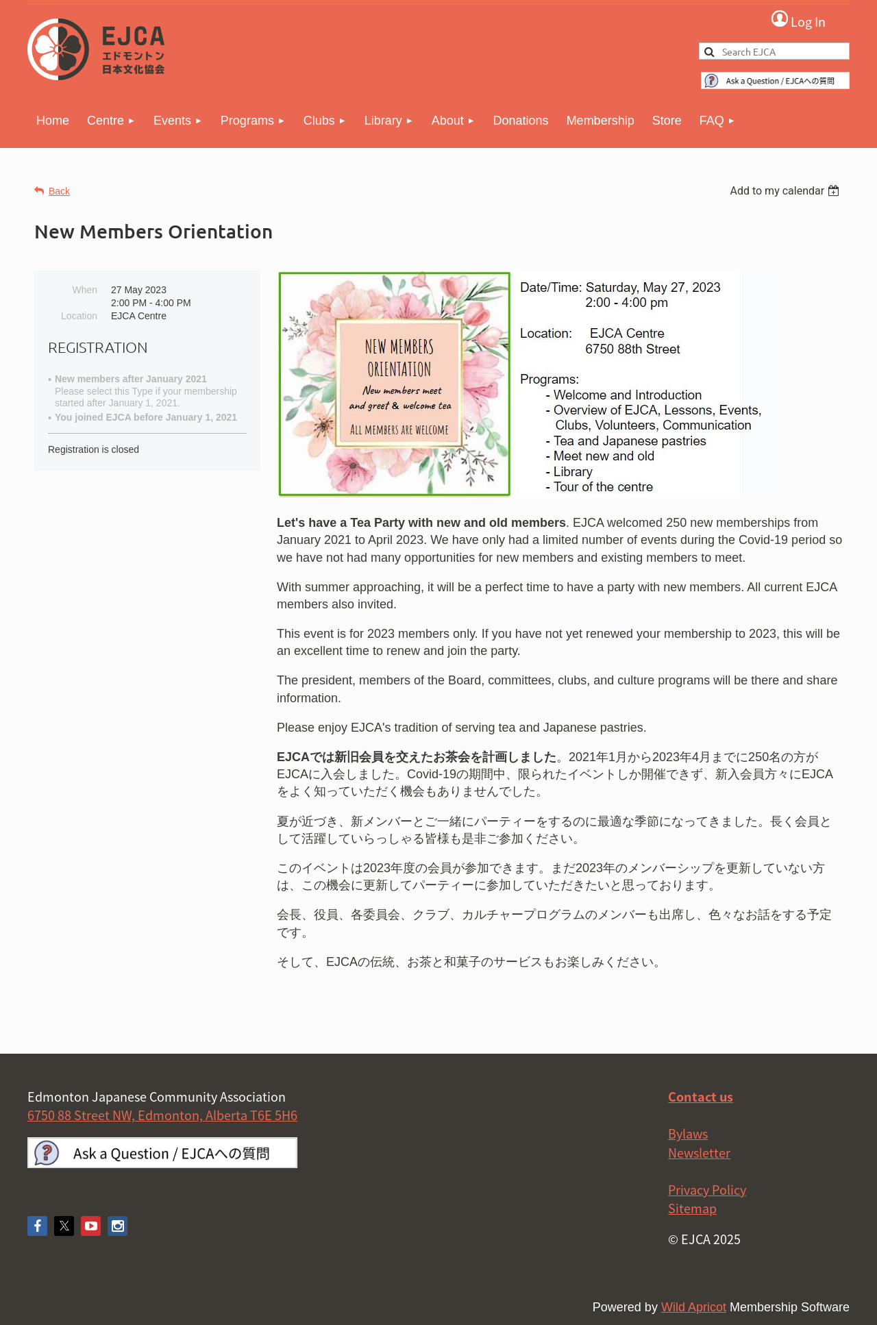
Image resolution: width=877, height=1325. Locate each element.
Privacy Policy (707, 1189)
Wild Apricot (693, 1307)
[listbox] (786, 190)
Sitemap (692, 1208)
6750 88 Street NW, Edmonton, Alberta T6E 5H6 (162, 1115)
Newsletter (699, 1152)
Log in (798, 20)
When (84, 289)
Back (59, 191)
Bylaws (688, 1133)
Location (79, 315)
